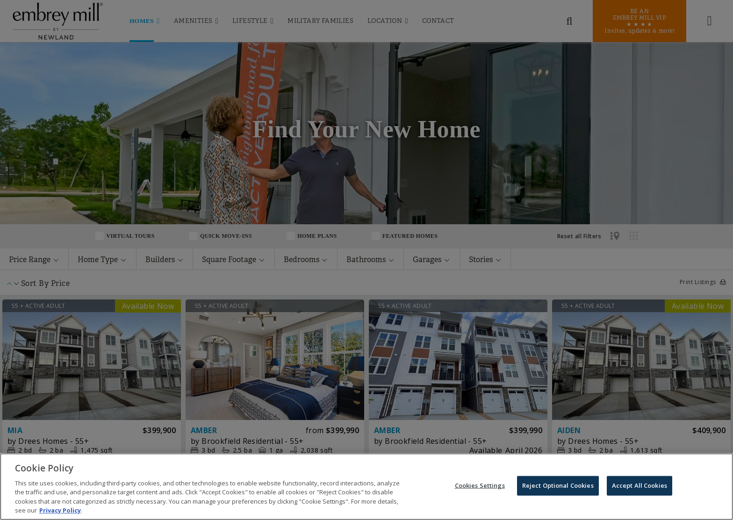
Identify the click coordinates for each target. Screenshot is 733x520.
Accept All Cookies (639, 486)
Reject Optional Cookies (558, 486)
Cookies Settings (480, 486)
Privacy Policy (60, 511)
